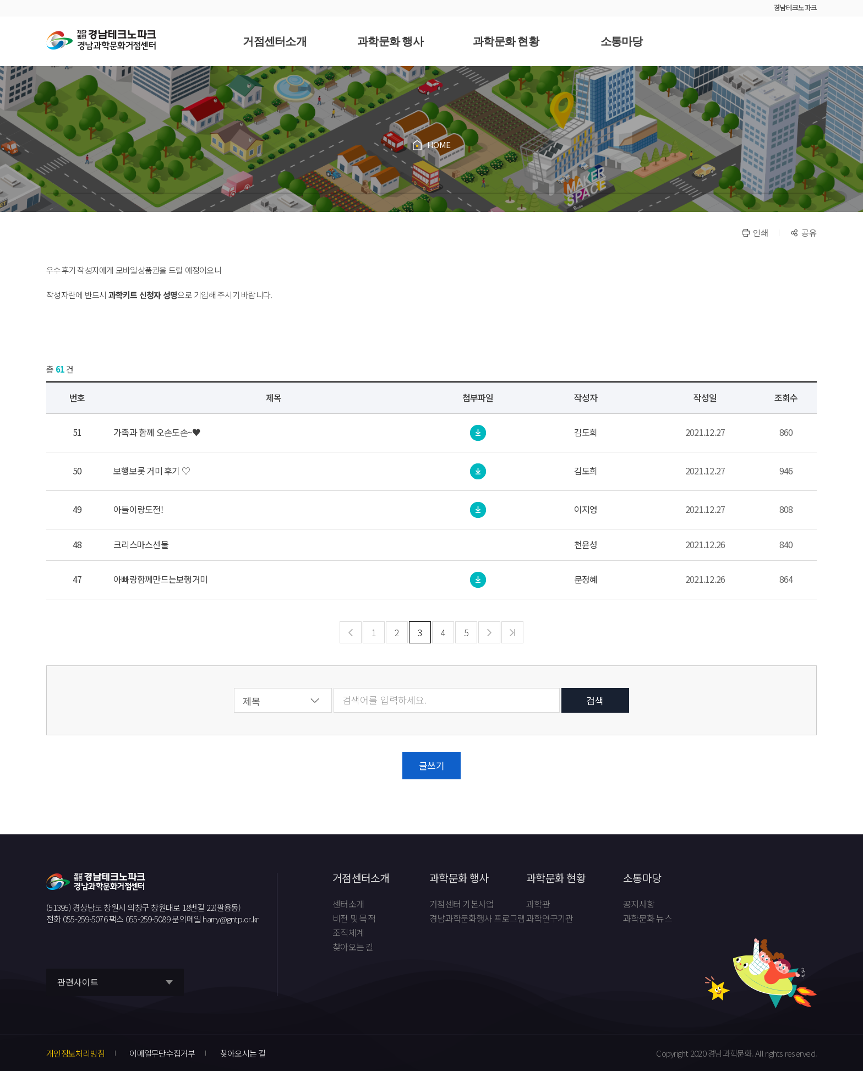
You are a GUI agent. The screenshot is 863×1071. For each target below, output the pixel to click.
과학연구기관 (549, 918)
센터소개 (348, 904)
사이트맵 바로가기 (806, 41)
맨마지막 (512, 633)
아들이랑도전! (138, 509)
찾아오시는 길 (243, 1053)
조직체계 (348, 932)
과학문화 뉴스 (647, 918)
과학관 (538, 904)
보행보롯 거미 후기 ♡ (151, 471)
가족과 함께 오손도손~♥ (156, 432)
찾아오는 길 (353, 947)
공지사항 (638, 904)
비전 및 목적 (353, 918)
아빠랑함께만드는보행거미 (160, 579)
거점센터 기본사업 (461, 904)
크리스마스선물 (140, 544)
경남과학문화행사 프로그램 (477, 918)
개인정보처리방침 (75, 1053)
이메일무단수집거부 (162, 1053)
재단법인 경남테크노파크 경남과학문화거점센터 (101, 40)
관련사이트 (78, 982)
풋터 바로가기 (0, 0)
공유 (809, 232)
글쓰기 (431, 765)
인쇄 (760, 232)
